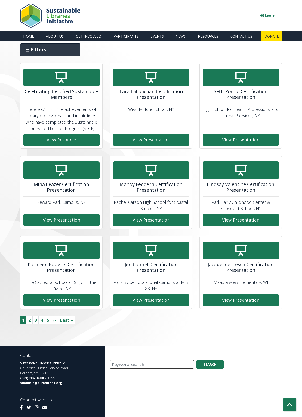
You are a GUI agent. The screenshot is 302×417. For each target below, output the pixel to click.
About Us (55, 36)
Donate (271, 36)
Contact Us (241, 36)
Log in (270, 15)
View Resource (61, 140)
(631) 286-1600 (32, 378)
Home (28, 36)
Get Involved (88, 36)
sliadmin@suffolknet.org (41, 383)
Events (157, 36)
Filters (36, 49)
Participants (125, 36)
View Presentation (151, 140)
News (181, 36)
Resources (208, 36)
